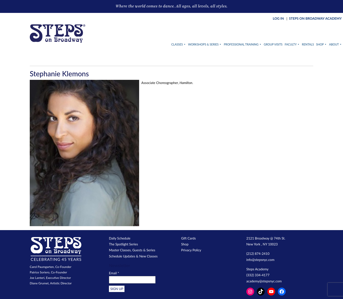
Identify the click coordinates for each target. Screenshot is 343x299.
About (335, 44)
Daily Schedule (119, 238)
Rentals (308, 44)
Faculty (292, 44)
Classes (178, 44)
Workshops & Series (205, 44)
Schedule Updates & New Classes (133, 256)
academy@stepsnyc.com (264, 281)
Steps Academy (257, 269)
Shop (321, 44)
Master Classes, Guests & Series (132, 250)
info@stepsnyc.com (260, 260)
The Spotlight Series (123, 244)
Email (114, 273)
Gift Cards (188, 238)
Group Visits (273, 44)
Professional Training (242, 44)
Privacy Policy (191, 250)
